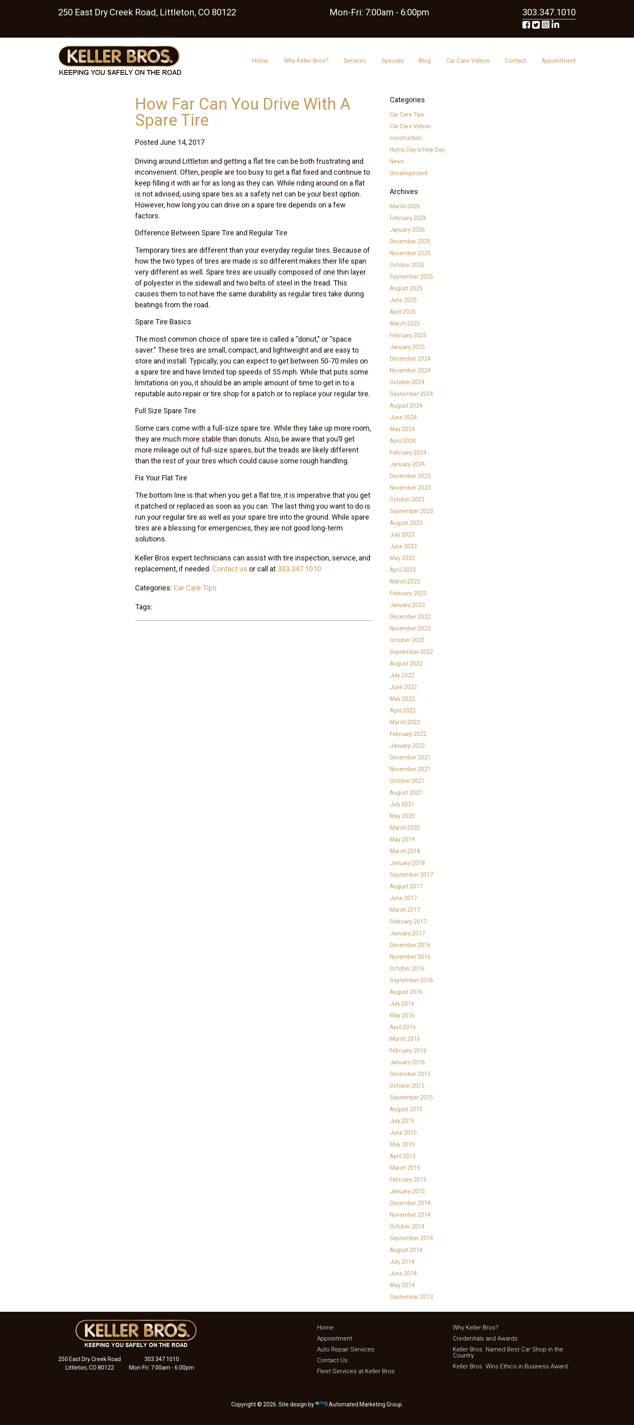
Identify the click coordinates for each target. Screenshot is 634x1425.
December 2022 (410, 616)
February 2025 (408, 335)
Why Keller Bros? (306, 60)
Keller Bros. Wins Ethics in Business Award (510, 1366)
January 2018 (407, 863)
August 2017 (406, 886)
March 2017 (405, 910)
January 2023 (407, 605)
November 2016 (410, 957)
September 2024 (411, 394)
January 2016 (407, 1062)
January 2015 (407, 1191)
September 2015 (411, 1097)
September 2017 (411, 874)
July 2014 (402, 1261)
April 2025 (403, 312)
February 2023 (408, 593)
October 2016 (407, 968)
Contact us (229, 569)
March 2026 (405, 206)
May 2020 (402, 816)
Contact (515, 60)
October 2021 (407, 781)
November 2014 (410, 1214)
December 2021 (410, 757)
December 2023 (410, 476)
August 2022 (406, 663)
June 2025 (403, 300)
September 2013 (411, 1297)
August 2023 (406, 523)
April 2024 (403, 441)
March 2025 (405, 323)
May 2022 (402, 699)
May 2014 (402, 1285)
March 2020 (405, 828)
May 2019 (402, 839)
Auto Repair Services (345, 1349)
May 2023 (402, 558)
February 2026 (408, 218)
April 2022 (403, 710)
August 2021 (406, 792)
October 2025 (407, 265)
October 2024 (407, 382)
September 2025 (411, 276)
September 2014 (411, 1238)
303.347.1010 (299, 569)
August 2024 (406, 405)
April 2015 (403, 1156)
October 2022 (407, 640)
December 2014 (410, 1203)
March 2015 (405, 1168)
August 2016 (406, 992)
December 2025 (410, 241)
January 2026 (407, 229)
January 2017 (407, 933)
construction (406, 138)
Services (355, 60)
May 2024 (402, 429)
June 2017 (403, 898)
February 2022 (408, 734)
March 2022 (405, 722)
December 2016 (410, 945)
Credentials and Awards (485, 1338)
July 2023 (402, 534)
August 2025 (406, 288)
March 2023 (405, 581)
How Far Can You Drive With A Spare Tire (243, 112)
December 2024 (410, 358)
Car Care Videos (468, 60)
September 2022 (411, 652)
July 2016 (402, 1003)
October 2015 (407, 1085)
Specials (393, 60)
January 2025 (407, 347)
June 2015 (403, 1132)
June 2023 (403, 546)
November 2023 (410, 487)
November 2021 (410, 769)
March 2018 (405, 851)
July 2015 (402, 1121)
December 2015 (410, 1074)
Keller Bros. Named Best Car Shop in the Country (508, 1352)
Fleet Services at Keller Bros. (356, 1371)
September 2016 (411, 980)
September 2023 (411, 511)
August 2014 (406, 1250)
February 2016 (408, 1050)
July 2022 (402, 675)
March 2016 (405, 1039)
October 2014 (407, 1226)
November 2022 (410, 628)
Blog (425, 60)
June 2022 (403, 687)
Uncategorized (408, 173)
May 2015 (402, 1144)
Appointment (558, 60)
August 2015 (406, 1109)
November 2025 (410, 253)
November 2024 (410, 370)
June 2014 (403, 1273)
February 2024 (408, 452)
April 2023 (403, 570)
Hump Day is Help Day (417, 149)
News (397, 161)
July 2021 (402, 804)
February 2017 (408, 921)
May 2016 (402, 1015)
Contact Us (332, 1360)
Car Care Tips (195, 588)
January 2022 (407, 745)
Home (260, 60)
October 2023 (407, 499)
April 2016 (403, 1027)
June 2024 (403, 417)
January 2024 (407, 464)
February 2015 (408, 1179)
